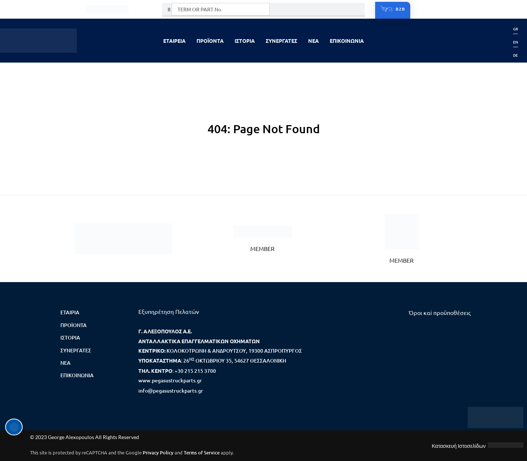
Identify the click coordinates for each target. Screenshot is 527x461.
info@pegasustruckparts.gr (170, 390)
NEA (313, 40)
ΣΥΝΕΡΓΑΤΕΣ (281, 40)
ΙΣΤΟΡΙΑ (245, 40)
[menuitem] (515, 29)
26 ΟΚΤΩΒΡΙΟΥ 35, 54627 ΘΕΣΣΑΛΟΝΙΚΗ (234, 360)
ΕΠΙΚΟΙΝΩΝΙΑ (347, 40)
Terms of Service (202, 452)
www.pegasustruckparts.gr (170, 380)
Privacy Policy (158, 452)
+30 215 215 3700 (195, 370)
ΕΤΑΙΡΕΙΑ (174, 40)
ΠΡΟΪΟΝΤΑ (210, 40)
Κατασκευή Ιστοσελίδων (459, 446)
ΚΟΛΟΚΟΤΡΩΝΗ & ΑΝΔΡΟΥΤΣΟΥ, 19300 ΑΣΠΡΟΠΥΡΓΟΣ (234, 350)
